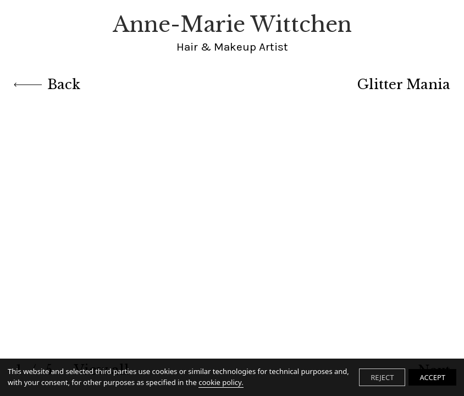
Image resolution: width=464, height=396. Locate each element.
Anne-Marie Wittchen (232, 33)
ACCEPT (432, 377)
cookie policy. (220, 382)
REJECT (382, 377)
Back (47, 84)
